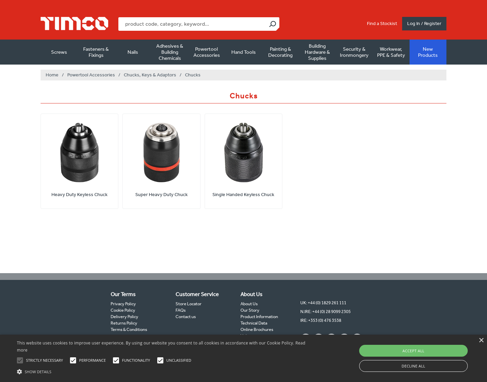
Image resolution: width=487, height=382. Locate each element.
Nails (132, 52)
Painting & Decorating (280, 52)
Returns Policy (124, 323)
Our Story (249, 310)
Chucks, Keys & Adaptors (150, 75)
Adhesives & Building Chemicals (169, 52)
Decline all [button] (413, 365)
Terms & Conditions (129, 329)
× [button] (481, 340)
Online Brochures (256, 329)
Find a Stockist (382, 23)
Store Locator (189, 303)
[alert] (243, 358)
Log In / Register (424, 23)
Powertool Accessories (206, 52)
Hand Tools (243, 52)
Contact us (186, 316)
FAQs (181, 310)
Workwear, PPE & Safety (391, 52)
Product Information (259, 316)
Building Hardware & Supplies (317, 52)
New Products (428, 52)
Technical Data (253, 323)
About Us (249, 303)
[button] (164, 371)
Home (52, 75)
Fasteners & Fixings (96, 52)
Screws (59, 52)
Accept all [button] (413, 350)
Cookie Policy (123, 310)
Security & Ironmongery (354, 52)
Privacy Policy (123, 303)
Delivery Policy (124, 316)
